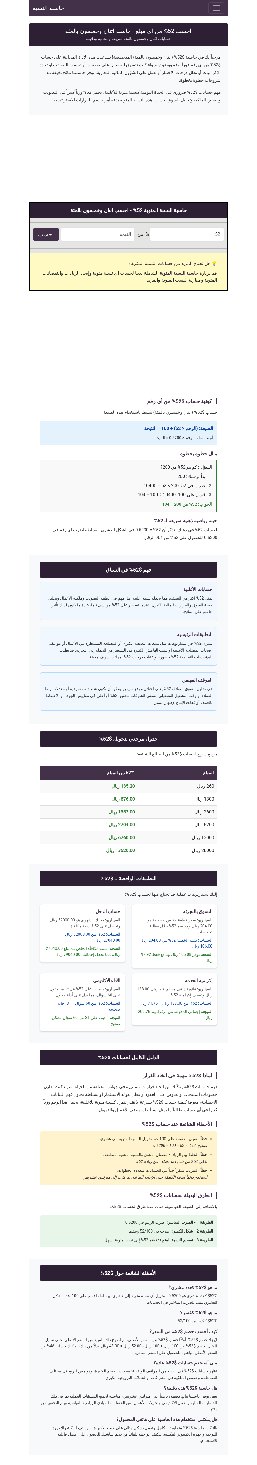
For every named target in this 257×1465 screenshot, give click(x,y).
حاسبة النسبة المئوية (179, 273)
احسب (46, 234)
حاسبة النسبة (48, 8)
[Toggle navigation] (216, 8)
